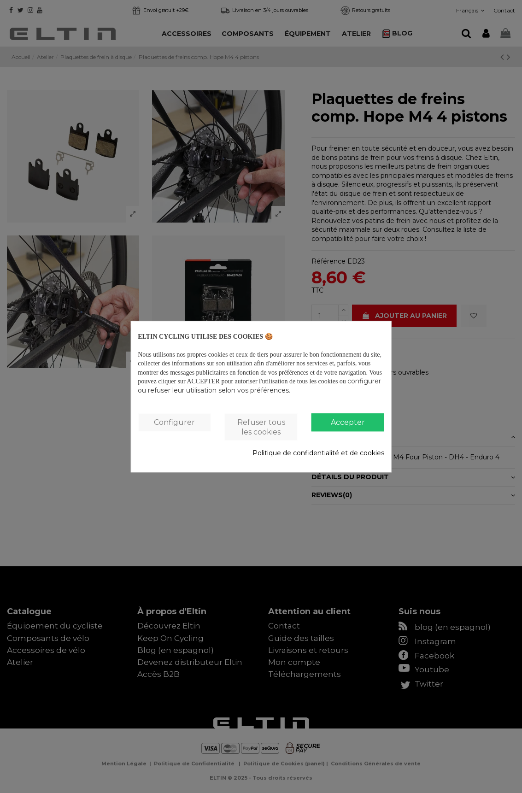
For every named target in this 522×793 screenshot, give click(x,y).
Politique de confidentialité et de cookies (318, 453)
